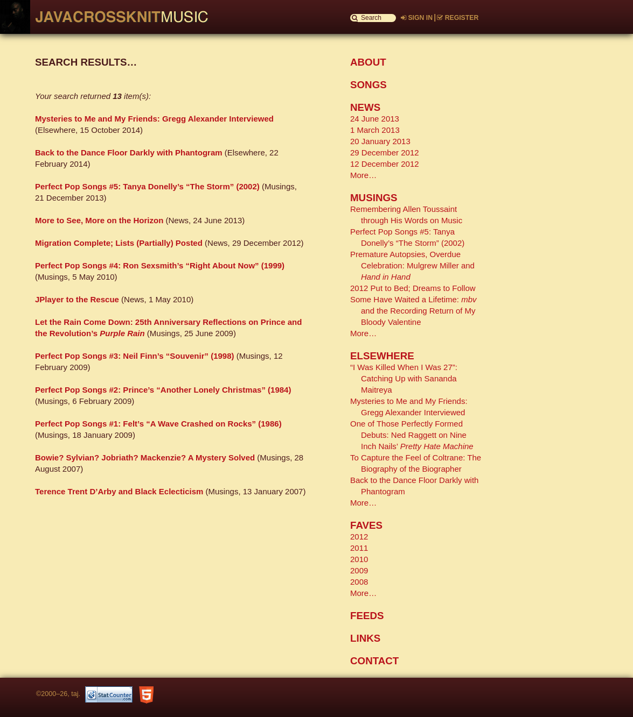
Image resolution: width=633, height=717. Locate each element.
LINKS (365, 638)
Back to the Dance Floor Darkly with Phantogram (128, 152)
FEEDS (367, 615)
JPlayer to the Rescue (77, 299)
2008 (359, 581)
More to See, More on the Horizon (99, 220)
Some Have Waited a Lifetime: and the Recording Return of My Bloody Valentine (413, 310)
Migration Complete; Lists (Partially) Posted (119, 242)
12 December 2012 (384, 163)
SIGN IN (417, 18)
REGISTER (457, 18)
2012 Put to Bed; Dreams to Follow (413, 288)
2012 (359, 536)
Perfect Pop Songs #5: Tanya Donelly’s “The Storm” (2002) (147, 186)
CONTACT (374, 660)
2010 (359, 559)
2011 (359, 547)
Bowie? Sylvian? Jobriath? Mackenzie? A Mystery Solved (145, 457)
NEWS (365, 107)
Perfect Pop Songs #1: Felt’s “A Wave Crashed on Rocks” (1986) (158, 423)
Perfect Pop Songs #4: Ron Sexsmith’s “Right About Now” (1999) (159, 265)
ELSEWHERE (382, 355)
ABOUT (368, 62)
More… (363, 175)
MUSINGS (374, 197)
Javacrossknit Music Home (116, 17)
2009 (359, 570)
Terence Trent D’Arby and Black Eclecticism (119, 491)
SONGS (368, 84)
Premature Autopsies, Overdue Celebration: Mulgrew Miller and (412, 265)
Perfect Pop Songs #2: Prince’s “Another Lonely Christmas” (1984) (163, 389)
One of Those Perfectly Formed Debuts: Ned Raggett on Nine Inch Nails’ (412, 435)
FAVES (366, 525)
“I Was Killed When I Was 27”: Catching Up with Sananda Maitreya (403, 378)
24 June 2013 (374, 118)
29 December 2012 (384, 152)
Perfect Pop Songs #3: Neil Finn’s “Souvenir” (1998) (134, 355)
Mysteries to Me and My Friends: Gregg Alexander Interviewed (154, 118)
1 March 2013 (375, 129)
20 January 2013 (380, 141)
